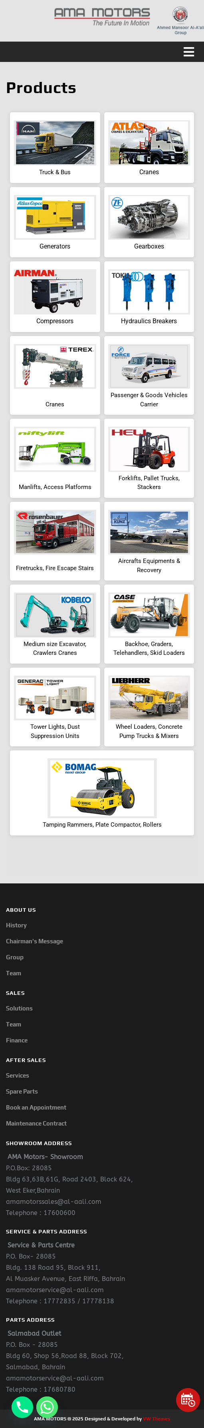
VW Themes (156, 1419)
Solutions (19, 1008)
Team (13, 973)
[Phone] (22, 1407)
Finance (17, 1040)
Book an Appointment (36, 1107)
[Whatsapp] (47, 1407)
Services (17, 1075)
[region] (102, 489)
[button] (102, 52)
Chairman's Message (34, 941)
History (16, 925)
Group (15, 957)
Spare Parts (22, 1091)
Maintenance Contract (36, 1123)
